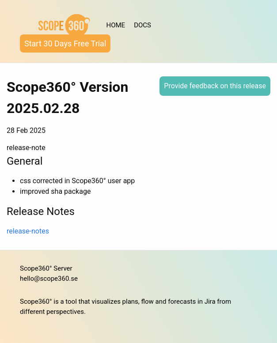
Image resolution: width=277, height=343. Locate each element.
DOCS (142, 25)
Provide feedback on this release (215, 86)
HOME (115, 25)
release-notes (28, 231)
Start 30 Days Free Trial (65, 43)
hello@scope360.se (49, 279)
